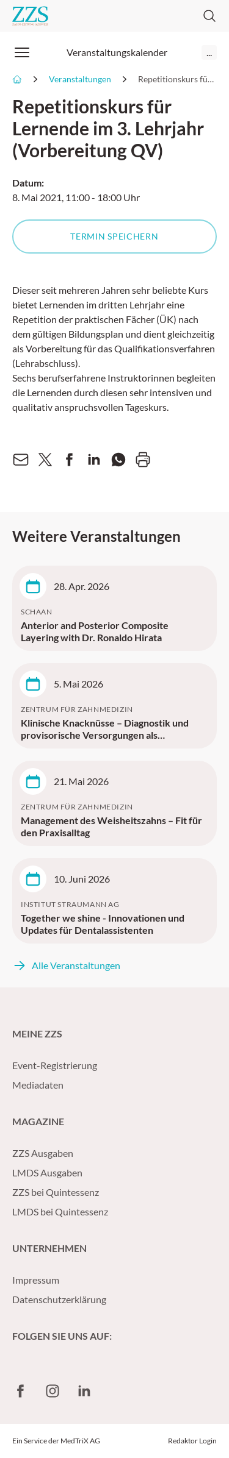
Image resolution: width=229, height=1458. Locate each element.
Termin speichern (114, 236)
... (209, 52)
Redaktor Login (192, 1440)
